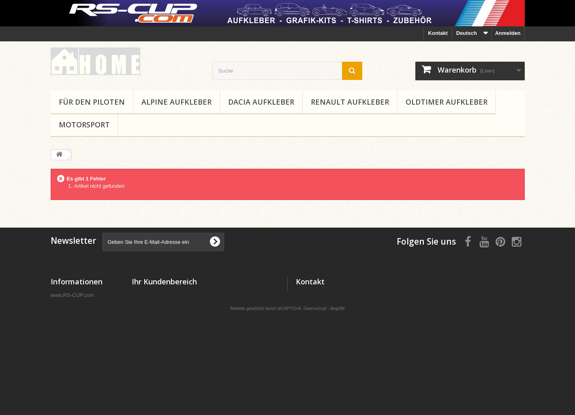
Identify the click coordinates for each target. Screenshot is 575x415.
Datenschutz (315, 364)
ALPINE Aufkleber (176, 102)
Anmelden (508, 33)
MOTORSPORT (84, 124)
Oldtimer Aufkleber (446, 102)
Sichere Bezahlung (74, 337)
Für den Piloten (92, 102)
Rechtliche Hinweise (76, 316)
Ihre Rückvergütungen (160, 305)
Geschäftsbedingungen (80, 326)
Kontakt (437, 33)
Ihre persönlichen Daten (162, 326)
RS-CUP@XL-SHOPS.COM (360, 324)
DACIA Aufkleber (261, 102)
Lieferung (63, 305)
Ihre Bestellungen (154, 295)
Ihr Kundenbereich (164, 281)
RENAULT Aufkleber (350, 102)
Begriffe (338, 364)
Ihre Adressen (149, 316)
